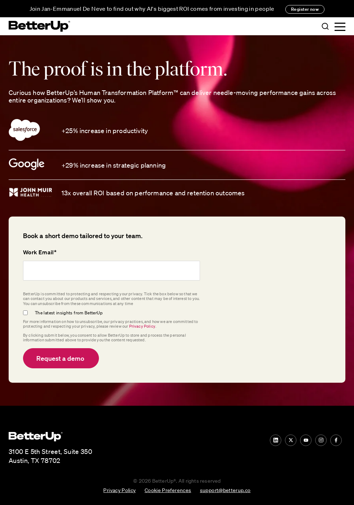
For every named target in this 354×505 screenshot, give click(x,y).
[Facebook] (336, 440)
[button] (325, 27)
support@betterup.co (225, 490)
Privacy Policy (142, 326)
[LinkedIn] (275, 440)
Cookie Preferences (168, 490)
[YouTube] (306, 440)
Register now (305, 9)
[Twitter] (290, 440)
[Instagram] (321, 440)
